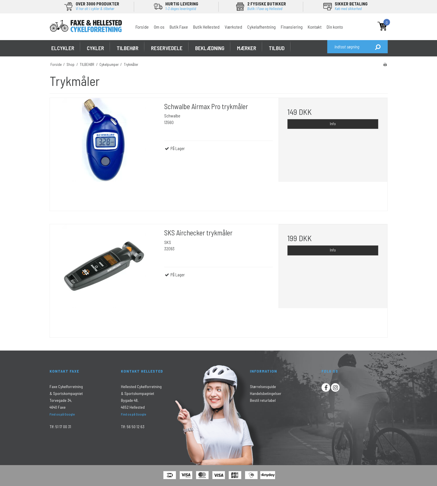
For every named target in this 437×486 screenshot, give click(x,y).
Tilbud (277, 48)
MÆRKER (246, 48)
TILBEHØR (127, 48)
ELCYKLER (62, 48)
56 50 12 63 (135, 426)
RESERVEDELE (167, 48)
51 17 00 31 (63, 426)
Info (333, 123)
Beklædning (209, 48)
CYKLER (95, 48)
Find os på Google (62, 414)
